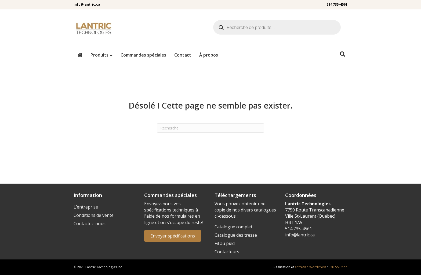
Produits (99, 55)
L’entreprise (86, 207)
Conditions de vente (94, 215)
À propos (208, 55)
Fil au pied (225, 243)
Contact (182, 55)
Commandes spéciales (143, 55)
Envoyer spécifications (172, 236)
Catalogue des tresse (236, 235)
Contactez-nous (90, 223)
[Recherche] (342, 54)
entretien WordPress (310, 267)
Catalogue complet (233, 227)
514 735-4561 (336, 4)
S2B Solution (338, 267)
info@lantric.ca (87, 4)
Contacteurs (227, 252)
